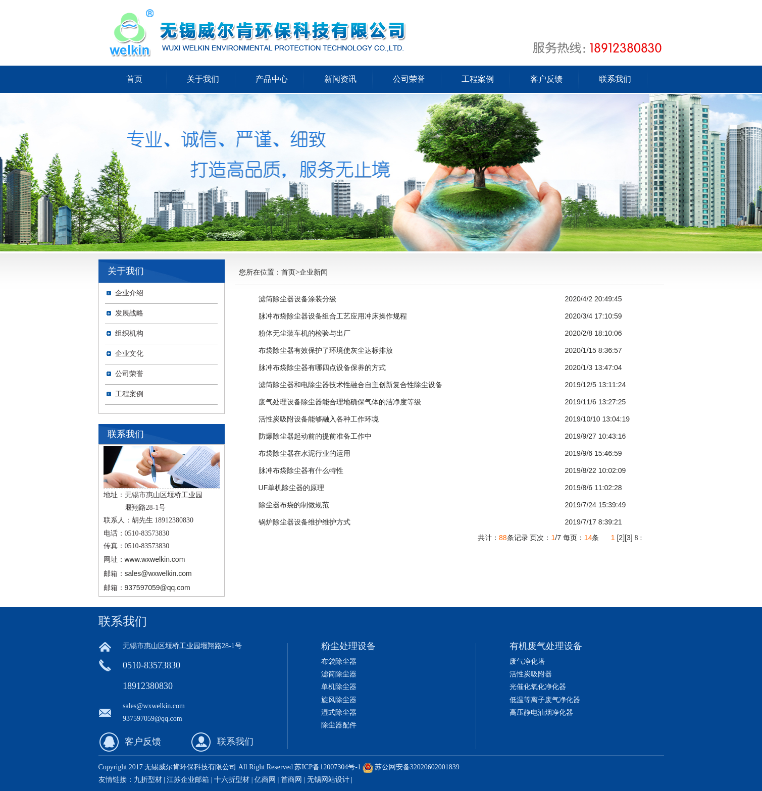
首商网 (291, 779)
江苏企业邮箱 (188, 779)
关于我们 (203, 79)
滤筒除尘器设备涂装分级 (297, 299)
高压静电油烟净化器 (541, 712)
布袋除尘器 (339, 661)
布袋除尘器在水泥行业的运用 (304, 453)
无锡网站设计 (328, 779)
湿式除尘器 (339, 712)
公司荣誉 (409, 79)
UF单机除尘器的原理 (292, 488)
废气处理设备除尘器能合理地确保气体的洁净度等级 (340, 402)
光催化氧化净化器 (538, 687)
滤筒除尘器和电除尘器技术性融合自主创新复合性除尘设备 (350, 385)
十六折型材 (231, 779)
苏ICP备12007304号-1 (327, 767)
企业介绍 (129, 293)
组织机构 (129, 333)
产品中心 (272, 79)
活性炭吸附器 (531, 674)
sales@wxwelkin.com (158, 573)
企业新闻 (313, 272)
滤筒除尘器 (339, 674)
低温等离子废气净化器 (545, 700)
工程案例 (478, 79)
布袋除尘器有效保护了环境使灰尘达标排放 (326, 350)
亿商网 (265, 779)
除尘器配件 (339, 725)
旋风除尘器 (339, 700)
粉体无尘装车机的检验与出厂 (304, 333)
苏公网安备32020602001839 (417, 767)
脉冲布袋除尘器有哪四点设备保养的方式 (322, 367)
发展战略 (129, 313)
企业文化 (129, 353)
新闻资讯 (340, 79)
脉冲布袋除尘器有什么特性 (301, 470)
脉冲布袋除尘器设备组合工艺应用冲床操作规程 (333, 316)
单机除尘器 (339, 687)
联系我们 (615, 79)
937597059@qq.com (157, 588)
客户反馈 (546, 79)
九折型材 (149, 779)
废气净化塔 (527, 661)
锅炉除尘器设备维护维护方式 (304, 522)
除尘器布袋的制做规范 (294, 505)
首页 (134, 79)
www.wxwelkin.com (155, 559)
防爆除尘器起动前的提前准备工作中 (315, 436)
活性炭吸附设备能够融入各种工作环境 (319, 419)
